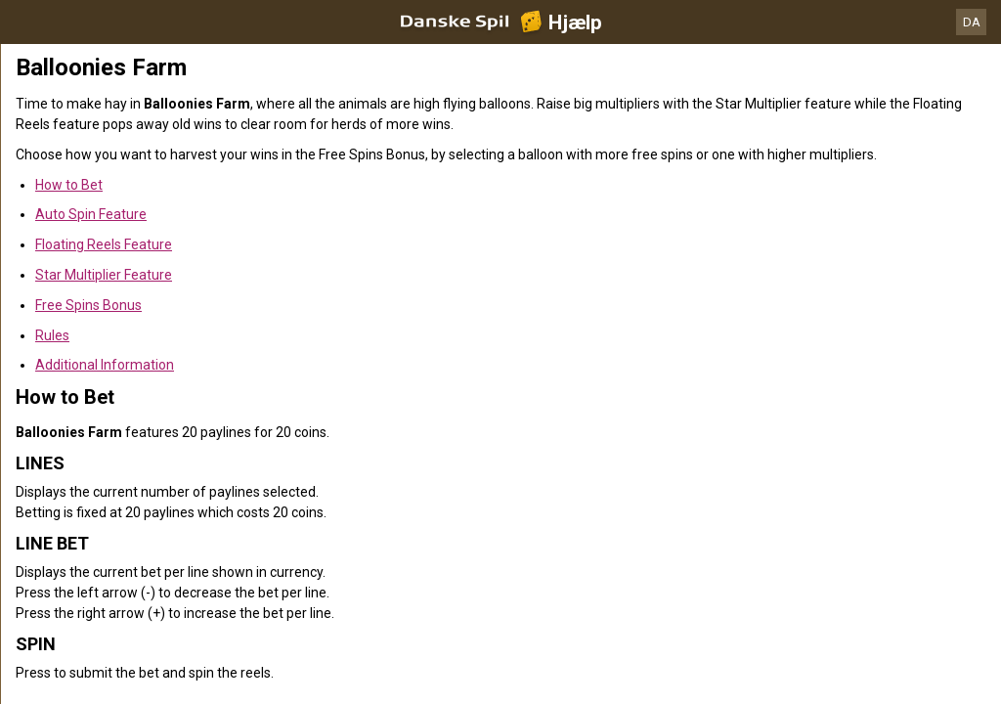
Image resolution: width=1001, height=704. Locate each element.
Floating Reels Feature (103, 244)
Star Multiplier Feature (103, 275)
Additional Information (104, 365)
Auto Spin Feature (91, 214)
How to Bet (69, 185)
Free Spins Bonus (88, 305)
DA (971, 22)
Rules (52, 335)
